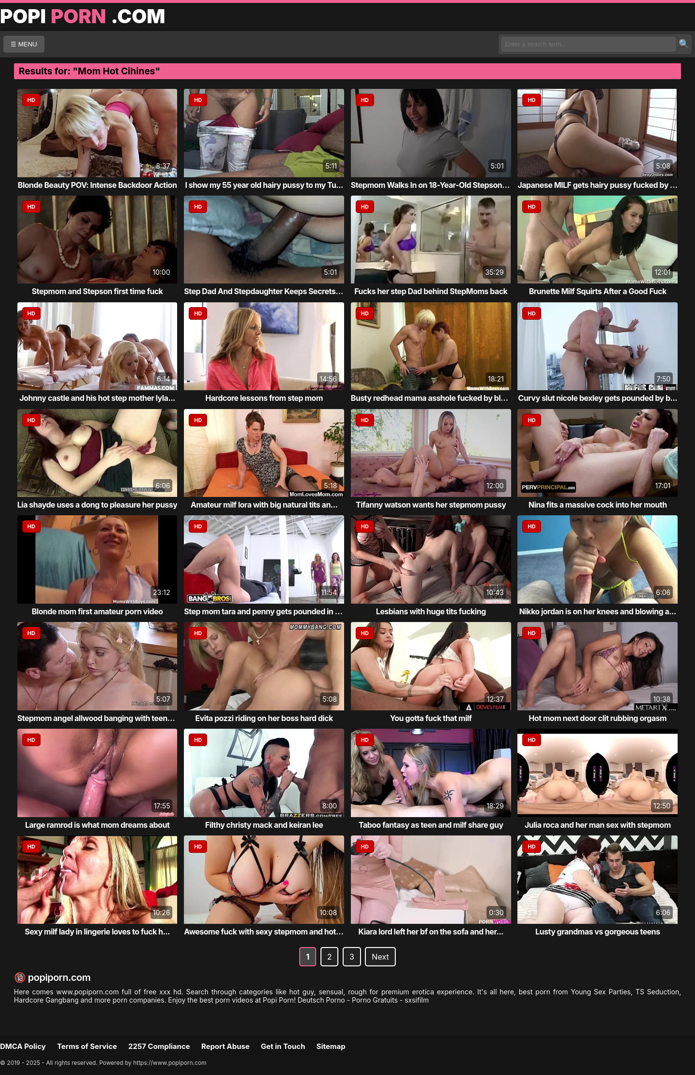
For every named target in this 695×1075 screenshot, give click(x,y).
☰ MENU (24, 44)
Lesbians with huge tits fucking (431, 611)
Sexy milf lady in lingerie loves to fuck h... (97, 931)
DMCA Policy (23, 1046)
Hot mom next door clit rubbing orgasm (598, 718)
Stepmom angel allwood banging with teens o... (101, 718)
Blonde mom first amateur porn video (97, 611)
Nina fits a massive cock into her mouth (597, 504)
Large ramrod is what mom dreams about (97, 825)
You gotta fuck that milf (431, 718)
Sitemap (331, 1046)
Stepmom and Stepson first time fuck (97, 291)
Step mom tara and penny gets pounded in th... (266, 611)
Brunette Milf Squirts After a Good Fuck (598, 291)
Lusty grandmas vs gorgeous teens (597, 931)
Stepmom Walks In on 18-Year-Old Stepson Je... (435, 185)
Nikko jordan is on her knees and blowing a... (597, 611)
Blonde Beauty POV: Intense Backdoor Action (97, 185)
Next (380, 957)
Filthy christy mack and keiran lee (264, 825)
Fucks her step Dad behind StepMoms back (430, 291)
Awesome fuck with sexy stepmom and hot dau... (271, 931)
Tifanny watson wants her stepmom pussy (431, 504)
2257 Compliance (159, 1046)
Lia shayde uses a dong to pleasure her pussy (97, 504)
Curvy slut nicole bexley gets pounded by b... (598, 398)
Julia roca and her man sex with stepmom (598, 825)
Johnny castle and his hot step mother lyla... (97, 398)
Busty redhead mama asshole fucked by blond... (436, 398)
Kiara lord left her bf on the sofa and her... (431, 931)
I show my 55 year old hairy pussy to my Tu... (264, 185)
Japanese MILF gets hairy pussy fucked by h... (599, 185)
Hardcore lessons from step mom (264, 398)
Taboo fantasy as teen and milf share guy (431, 825)
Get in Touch (283, 1046)
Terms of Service (87, 1046)
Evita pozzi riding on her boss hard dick (264, 718)
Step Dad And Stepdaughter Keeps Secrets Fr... (267, 291)
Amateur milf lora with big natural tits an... (264, 504)
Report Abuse (225, 1046)
